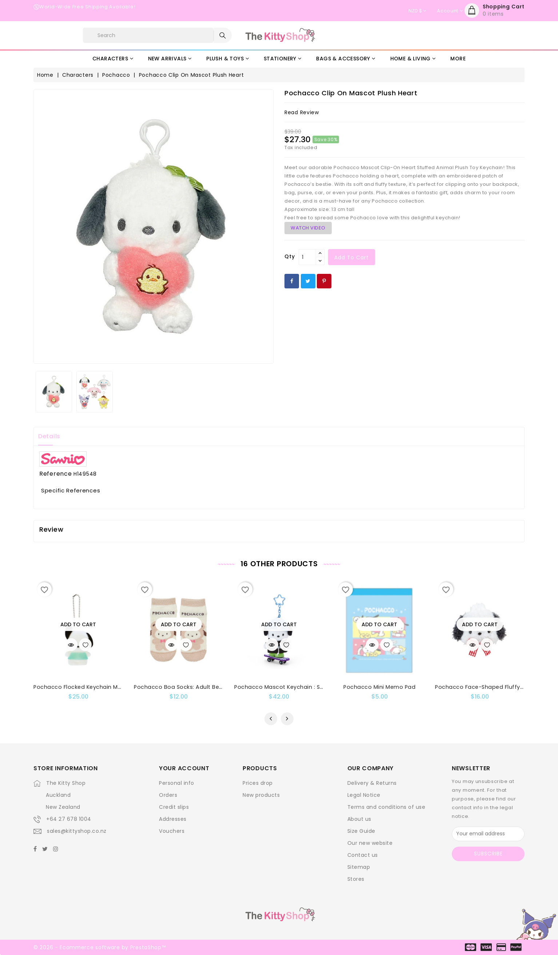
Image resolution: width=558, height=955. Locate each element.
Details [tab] (49, 436)
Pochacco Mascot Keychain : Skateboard (292, 687)
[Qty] (307, 257)
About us (359, 819)
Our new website (370, 843)
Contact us (362, 855)
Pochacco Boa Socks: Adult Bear (179, 687)
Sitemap (358, 867)
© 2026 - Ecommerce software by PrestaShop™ (99, 947)
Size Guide (361, 831)
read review (301, 112)
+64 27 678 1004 (68, 819)
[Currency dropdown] (417, 11)
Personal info (176, 783)
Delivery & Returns (372, 783)
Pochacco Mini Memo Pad (379, 687)
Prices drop (258, 783)
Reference (55, 474)
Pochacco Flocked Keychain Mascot (83, 687)
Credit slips (174, 807)
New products (261, 795)
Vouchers (171, 831)
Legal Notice (363, 795)
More (458, 58)
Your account (184, 768)
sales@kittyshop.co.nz (77, 831)
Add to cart (351, 257)
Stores (355, 879)
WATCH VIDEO (308, 227)
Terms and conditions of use (386, 807)
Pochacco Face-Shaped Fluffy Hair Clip (490, 687)
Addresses (173, 819)
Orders (168, 795)
